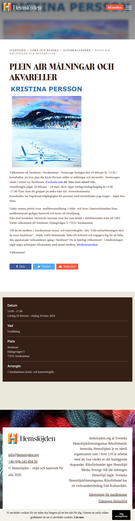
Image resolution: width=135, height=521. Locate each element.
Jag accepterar (121, 515)
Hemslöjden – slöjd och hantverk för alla (23, 9)
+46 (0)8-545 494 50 (22, 461)
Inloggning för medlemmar (108, 494)
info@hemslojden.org (23, 455)
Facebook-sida (54, 182)
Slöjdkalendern (77, 50)
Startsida (17, 50)
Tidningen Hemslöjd (112, 501)
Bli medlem (115, 8)
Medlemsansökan (87, 244)
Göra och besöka (44, 50)
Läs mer (79, 517)
